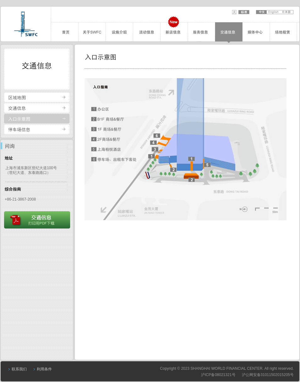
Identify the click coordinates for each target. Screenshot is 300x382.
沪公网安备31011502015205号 (268, 375)
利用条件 (44, 369)
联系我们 (19, 369)
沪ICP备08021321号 (218, 375)
